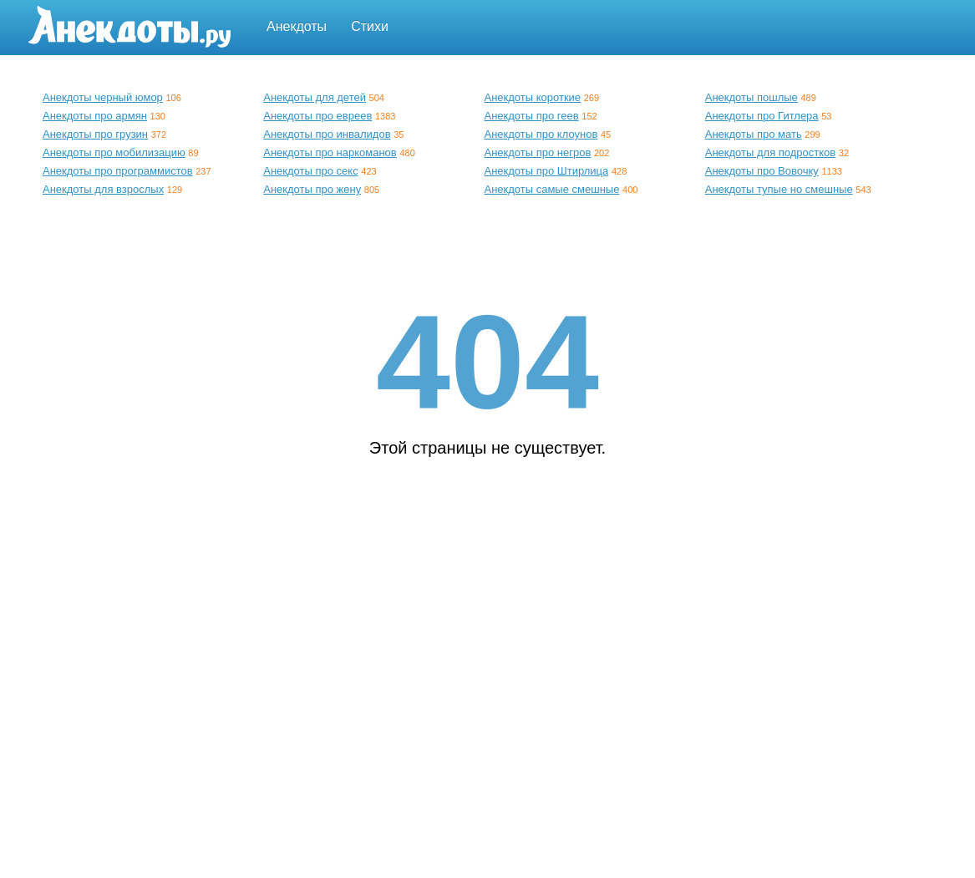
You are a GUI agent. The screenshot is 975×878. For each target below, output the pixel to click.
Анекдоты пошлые (751, 97)
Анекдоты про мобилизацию (114, 152)
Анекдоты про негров (538, 152)
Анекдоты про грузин (95, 134)
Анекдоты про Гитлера (762, 115)
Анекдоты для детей (314, 97)
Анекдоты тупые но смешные (779, 189)
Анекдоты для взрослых (103, 189)
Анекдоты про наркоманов (330, 152)
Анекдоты (297, 26)
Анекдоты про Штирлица (547, 171)
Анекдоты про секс (310, 171)
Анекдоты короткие (533, 97)
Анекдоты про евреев (317, 115)
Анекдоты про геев (532, 115)
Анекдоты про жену (312, 189)
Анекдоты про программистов (118, 171)
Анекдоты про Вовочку (762, 171)
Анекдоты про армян (95, 115)
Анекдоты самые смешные (552, 189)
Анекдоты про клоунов (541, 134)
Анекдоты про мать (753, 134)
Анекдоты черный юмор (103, 97)
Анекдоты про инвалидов (326, 134)
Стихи (369, 26)
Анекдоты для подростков (770, 152)
